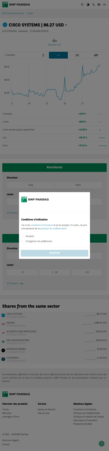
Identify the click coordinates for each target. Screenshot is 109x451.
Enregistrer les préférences (39, 241)
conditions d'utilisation (42, 225)
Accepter (30, 236)
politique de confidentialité (53, 229)
